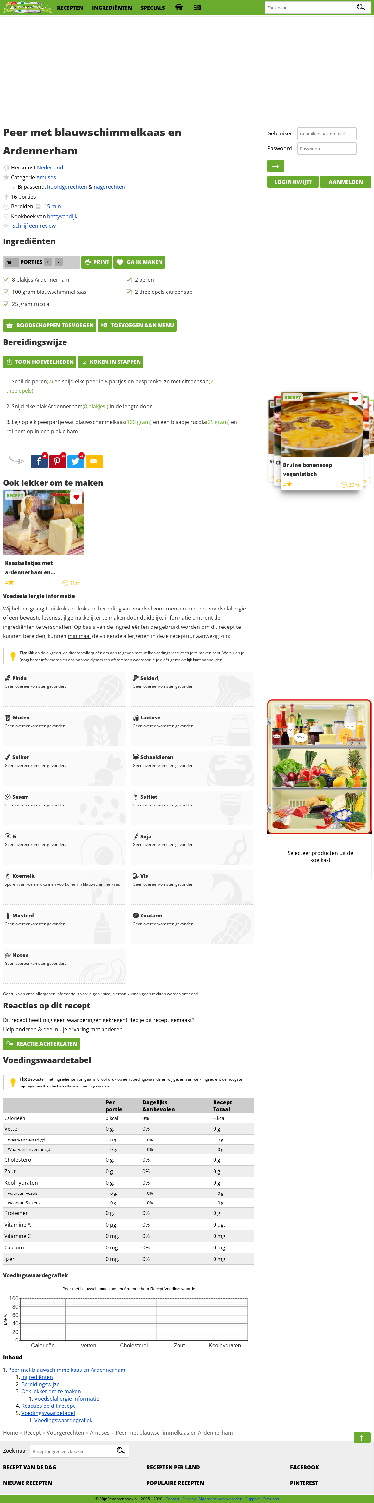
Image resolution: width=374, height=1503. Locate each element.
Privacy (189, 1499)
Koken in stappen (110, 361)
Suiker (17, 757)
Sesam (17, 796)
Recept (32, 1432)
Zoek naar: (16, 1451)
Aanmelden (346, 182)
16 (14, 196)
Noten (16, 955)
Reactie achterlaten (41, 1043)
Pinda (16, 678)
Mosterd (19, 915)
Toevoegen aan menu (137, 325)
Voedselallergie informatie (66, 1398)
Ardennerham (78, 406)
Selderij (146, 678)
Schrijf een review (34, 225)
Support (252, 1499)
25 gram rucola (30, 304)
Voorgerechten (65, 1432)
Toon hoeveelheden (40, 361)
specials (153, 7)
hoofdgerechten (67, 186)
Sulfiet (145, 796)
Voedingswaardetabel (48, 1413)
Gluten (17, 717)
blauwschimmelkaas (113, 422)
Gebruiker (279, 133)
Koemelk (20, 876)
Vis (140, 876)
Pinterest (304, 1483)
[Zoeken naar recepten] (318, 7)
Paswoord (279, 148)
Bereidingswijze (40, 1384)
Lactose (146, 717)
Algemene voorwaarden (220, 1499)
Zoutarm (147, 915)
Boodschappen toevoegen (50, 325)
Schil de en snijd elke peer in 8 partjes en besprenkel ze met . (109, 386)
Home (10, 1432)
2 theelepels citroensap (164, 291)
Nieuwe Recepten (27, 1483)
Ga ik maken (139, 262)
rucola (210, 422)
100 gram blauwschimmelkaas (49, 291)
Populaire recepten (175, 1483)
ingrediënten (112, 7)
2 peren (144, 279)
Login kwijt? (293, 182)
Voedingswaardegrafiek (63, 1420)
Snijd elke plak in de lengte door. (82, 406)
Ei (11, 836)
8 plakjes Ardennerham (40, 279)
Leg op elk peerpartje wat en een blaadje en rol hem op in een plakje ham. (121, 426)
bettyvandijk (62, 216)
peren (42, 381)
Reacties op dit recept (48, 1405)
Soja (142, 836)
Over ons (271, 1499)
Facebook (304, 1467)
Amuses (46, 177)
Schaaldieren (153, 757)
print (96, 262)
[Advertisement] (187, 69)
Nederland (50, 167)
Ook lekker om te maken (51, 1391)
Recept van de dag (29, 1467)
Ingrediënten (37, 1377)
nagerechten (109, 186)
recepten (70, 7)
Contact (172, 1499)
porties (27, 196)
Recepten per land (173, 1467)
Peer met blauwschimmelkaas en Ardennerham (66, 1369)
